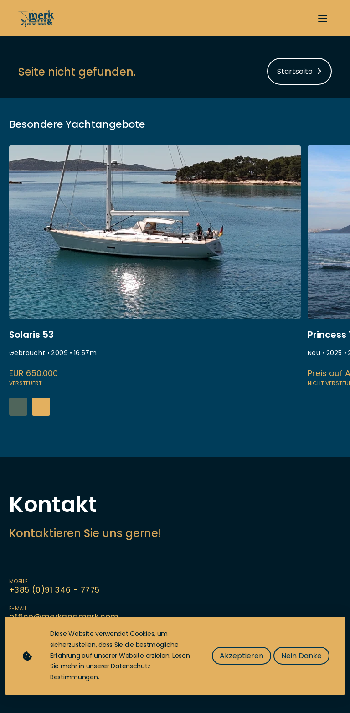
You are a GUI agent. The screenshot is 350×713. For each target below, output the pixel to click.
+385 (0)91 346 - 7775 (54, 589)
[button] (41, 407)
